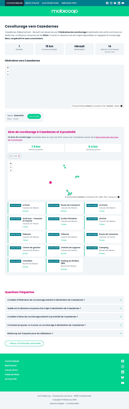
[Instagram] (111, 3)
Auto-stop (14, 156)
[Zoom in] (8, 67)
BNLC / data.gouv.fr (110, 197)
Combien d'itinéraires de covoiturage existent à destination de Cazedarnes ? (46, 299)
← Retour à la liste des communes (24, 343)
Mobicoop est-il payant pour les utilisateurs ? (30, 333)
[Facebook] (107, 3)
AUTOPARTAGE (50, 3)
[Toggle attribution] (121, 106)
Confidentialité (72, 403)
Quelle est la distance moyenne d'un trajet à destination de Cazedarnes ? (44, 308)
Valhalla (116, 106)
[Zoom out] (8, 71)
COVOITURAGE (14, 3)
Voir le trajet (34, 116)
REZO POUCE (32, 3)
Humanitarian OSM (99, 106)
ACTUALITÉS (11, 379)
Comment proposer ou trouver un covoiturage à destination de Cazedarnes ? (46, 325)
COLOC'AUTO (11, 370)
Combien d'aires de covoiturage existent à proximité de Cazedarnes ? (42, 316)
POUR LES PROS (12, 374)
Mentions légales (57, 403)
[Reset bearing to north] (8, 74)
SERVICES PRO (69, 3)
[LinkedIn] (119, 3)
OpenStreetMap (79, 106)
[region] (64, 87)
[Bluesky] (115, 3)
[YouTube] (123, 3)
